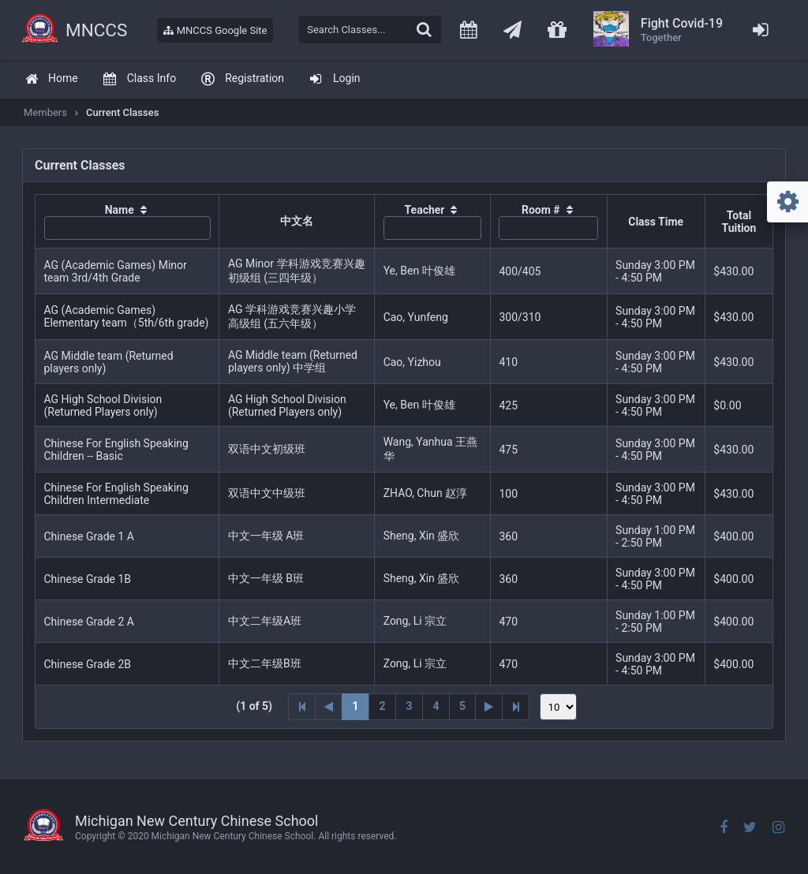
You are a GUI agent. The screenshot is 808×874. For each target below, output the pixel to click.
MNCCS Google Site (215, 30)
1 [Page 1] (355, 706)
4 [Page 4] (435, 706)
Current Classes (122, 112)
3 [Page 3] (409, 706)
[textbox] (370, 29)
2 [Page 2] (382, 706)
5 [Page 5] (462, 706)
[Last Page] (516, 706)
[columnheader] (127, 221)
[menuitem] (51, 79)
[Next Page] (489, 706)
